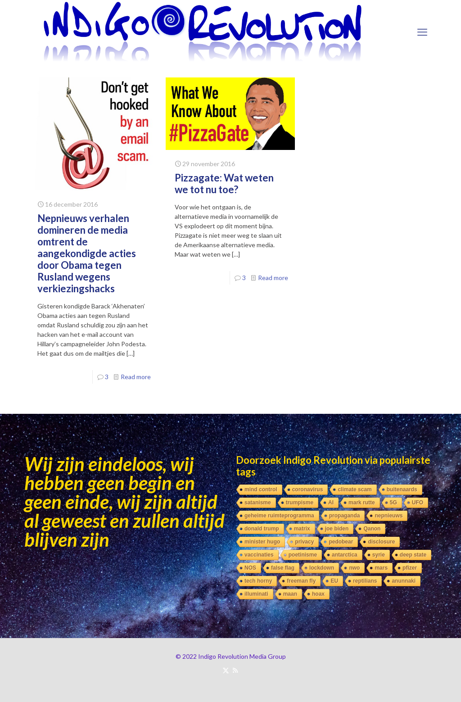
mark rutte (361, 502)
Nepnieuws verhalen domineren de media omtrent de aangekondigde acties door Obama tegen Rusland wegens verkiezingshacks (86, 253)
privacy (304, 542)
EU (334, 581)
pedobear (341, 542)
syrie (378, 555)
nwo (354, 568)
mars (381, 568)
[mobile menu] (422, 32)
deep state (413, 555)
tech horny (258, 581)
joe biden (337, 528)
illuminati (256, 594)
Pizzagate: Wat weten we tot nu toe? (224, 183)
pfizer (409, 568)
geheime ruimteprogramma (279, 515)
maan (290, 594)
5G (393, 502)
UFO (417, 502)
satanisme (257, 502)
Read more (136, 376)
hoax (318, 594)
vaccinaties (259, 555)
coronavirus (307, 489)
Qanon (371, 528)
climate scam (354, 489)
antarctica (344, 555)
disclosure (381, 542)
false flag (282, 568)
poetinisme (303, 555)
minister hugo (262, 542)
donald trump (261, 528)
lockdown (321, 568)
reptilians (365, 581)
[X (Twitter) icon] (225, 670)
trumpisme (299, 502)
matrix (302, 528)
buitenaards (402, 489)
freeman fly (301, 581)
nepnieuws (388, 515)
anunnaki (404, 581)
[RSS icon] (235, 670)
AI (331, 502)
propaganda (344, 515)
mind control (260, 489)
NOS (250, 568)
